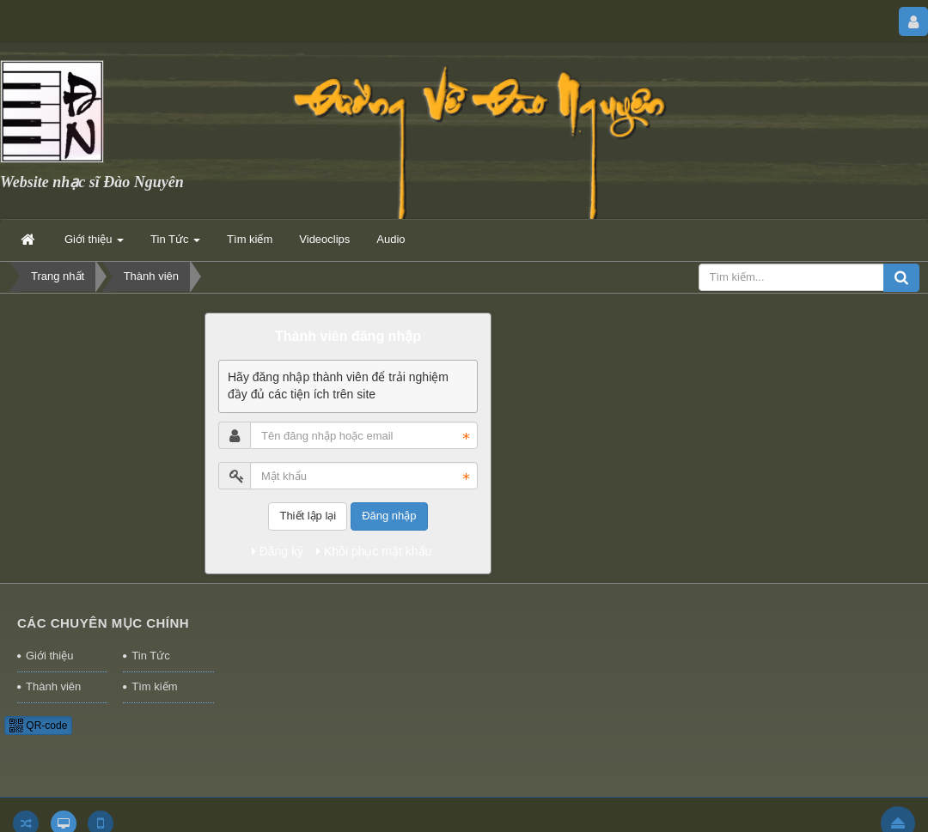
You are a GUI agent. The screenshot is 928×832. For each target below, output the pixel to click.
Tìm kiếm (154, 686)
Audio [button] (390, 239)
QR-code (38, 726)
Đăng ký (277, 551)
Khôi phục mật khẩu (373, 551)
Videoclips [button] (324, 239)
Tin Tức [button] (175, 244)
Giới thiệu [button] (94, 244)
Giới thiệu (49, 655)
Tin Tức (150, 655)
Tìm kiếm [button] (249, 239)
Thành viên (53, 686)
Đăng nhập (389, 515)
